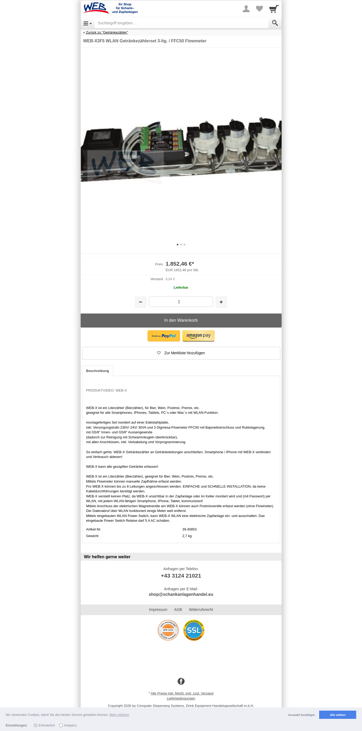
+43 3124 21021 (181, 576)
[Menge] (181, 302)
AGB (178, 609)
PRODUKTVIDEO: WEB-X (106, 390)
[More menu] (246, 8)
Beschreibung (97, 371)
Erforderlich (47, 725)
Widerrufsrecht (201, 609)
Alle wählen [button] (338, 714)
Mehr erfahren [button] (119, 715)
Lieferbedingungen (181, 698)
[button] (164, 336)
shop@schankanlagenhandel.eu (181, 594)
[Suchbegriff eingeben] (181, 23)
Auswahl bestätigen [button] (301, 714)
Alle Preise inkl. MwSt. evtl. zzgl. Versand (182, 693)
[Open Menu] (87, 23)
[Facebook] (181, 681)
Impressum (158, 609)
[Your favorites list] (259, 8)
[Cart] (274, 8)
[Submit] (275, 23)
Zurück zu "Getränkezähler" (107, 32)
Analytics (70, 725)
